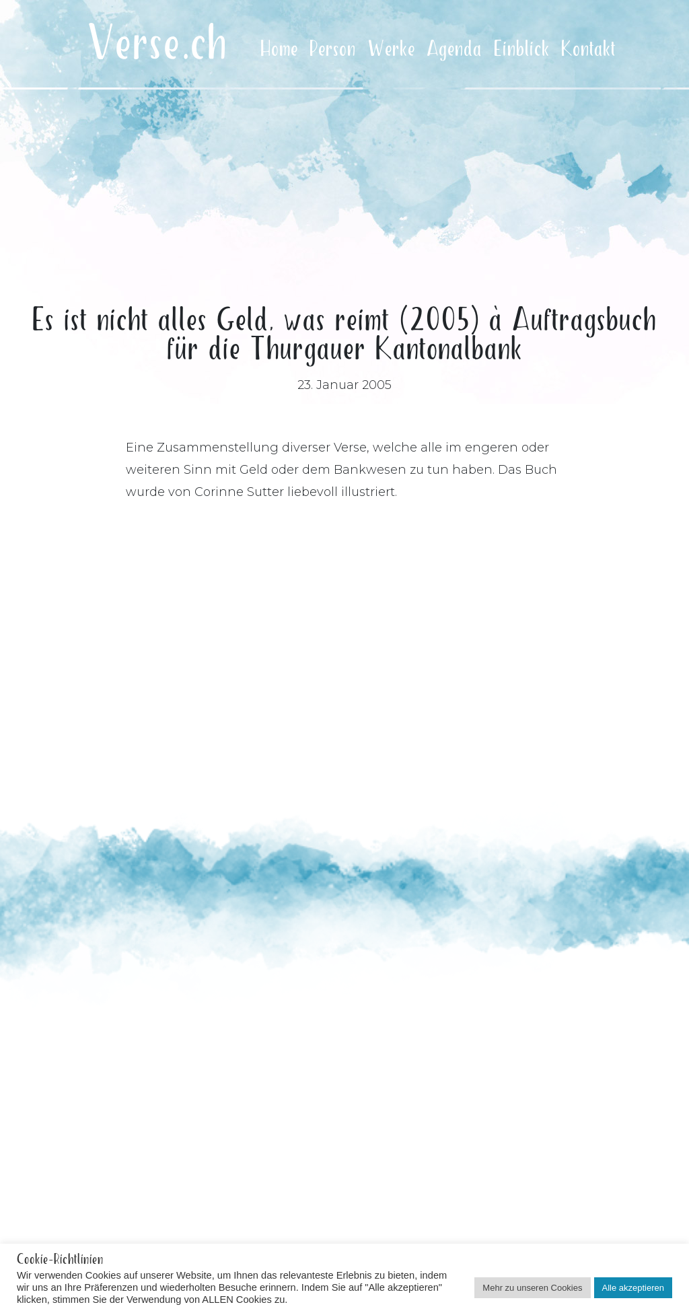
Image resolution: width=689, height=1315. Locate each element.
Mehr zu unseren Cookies (532, 1288)
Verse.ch (157, 45)
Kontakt (588, 49)
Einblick (522, 49)
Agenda (454, 49)
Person (333, 49)
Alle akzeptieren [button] (633, 1288)
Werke (391, 49)
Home (279, 49)
